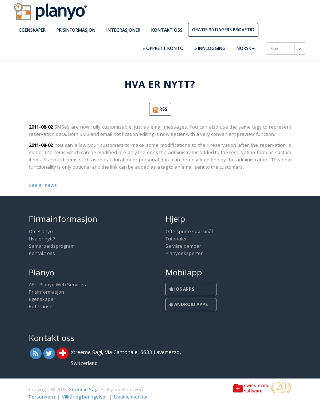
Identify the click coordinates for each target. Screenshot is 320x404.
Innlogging (210, 48)
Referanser (41, 306)
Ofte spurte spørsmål (189, 231)
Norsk (246, 48)
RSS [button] (160, 109)
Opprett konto (163, 48)
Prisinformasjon (75, 30)
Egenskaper (32, 30)
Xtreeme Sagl (83, 389)
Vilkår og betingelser (84, 396)
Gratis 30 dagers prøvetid (223, 30)
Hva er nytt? (42, 238)
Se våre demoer (183, 246)
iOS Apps (181, 289)
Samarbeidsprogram (52, 246)
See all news (43, 185)
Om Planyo (41, 231)
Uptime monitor (131, 396)
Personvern (42, 396)
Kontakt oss (167, 30)
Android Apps (188, 304)
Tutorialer (176, 238)
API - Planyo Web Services (57, 284)
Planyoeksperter (184, 253)
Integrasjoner (123, 30)
